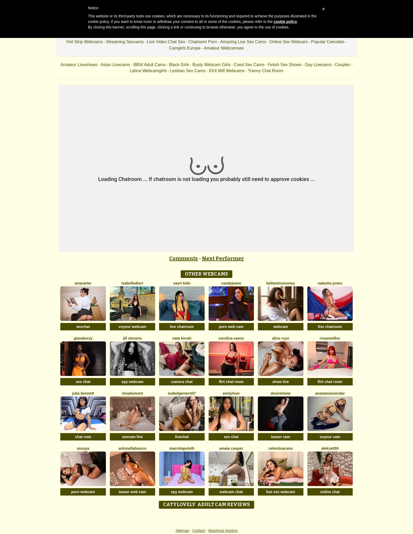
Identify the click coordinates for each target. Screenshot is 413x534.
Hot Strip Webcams (84, 42)
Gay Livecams (318, 64)
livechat (182, 437)
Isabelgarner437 (182, 393)
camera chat (182, 382)
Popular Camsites (327, 42)
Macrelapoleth (181, 448)
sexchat (83, 327)
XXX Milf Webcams (227, 70)
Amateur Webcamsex (224, 48)
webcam (280, 327)
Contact (198, 530)
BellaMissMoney (280, 283)
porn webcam (83, 492)
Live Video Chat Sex (166, 42)
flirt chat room (231, 382)
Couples (342, 64)
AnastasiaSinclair (330, 393)
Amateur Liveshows (79, 64)
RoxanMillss (330, 338)
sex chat (83, 382)
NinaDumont (132, 393)
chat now (83, 437)
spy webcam (132, 382)
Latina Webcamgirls (148, 70)
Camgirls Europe (184, 48)
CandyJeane (231, 283)
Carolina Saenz (231, 338)
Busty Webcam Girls (212, 64)
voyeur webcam (132, 327)
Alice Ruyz (280, 338)
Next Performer (223, 258)
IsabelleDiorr (132, 283)
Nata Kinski (181, 338)
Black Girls (179, 64)
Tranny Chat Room (265, 70)
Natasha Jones (330, 283)
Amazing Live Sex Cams (243, 42)
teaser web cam (132, 492)
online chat (330, 492)
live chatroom (182, 327)
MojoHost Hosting (223, 530)
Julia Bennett (83, 393)
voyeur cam (330, 437)
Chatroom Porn (202, 42)
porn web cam (231, 327)
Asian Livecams (115, 64)
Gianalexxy (82, 338)
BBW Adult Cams (149, 64)
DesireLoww (281, 393)
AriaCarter (83, 283)
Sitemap (182, 530)
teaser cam (280, 437)
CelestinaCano (280, 448)
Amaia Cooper (231, 448)
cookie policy (285, 21)
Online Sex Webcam (288, 42)
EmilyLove (231, 393)
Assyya (83, 448)
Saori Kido (181, 283)
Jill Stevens (132, 338)
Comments (183, 258)
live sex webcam (280, 492)
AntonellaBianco (132, 448)
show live (280, 382)
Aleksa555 (330, 448)
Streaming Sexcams (125, 42)
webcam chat (231, 492)
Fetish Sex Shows (285, 64)
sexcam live (132, 437)
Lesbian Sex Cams (187, 70)
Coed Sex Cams (249, 64)
